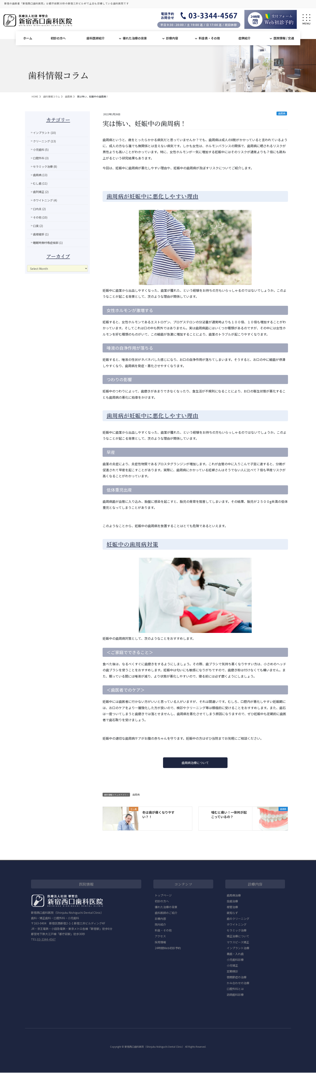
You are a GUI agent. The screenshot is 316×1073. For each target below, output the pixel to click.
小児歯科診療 (235, 960)
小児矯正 (232, 966)
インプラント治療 (238, 948)
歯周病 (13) (40, 175)
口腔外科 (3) (41, 158)
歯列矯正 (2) (41, 192)
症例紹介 (244, 38)
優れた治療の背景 (135, 38)
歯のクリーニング (238, 919)
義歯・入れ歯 (235, 954)
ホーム (27, 38)
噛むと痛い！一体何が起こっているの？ (229, 814)
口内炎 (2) (39, 209)
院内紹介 (160, 925)
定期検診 (232, 971)
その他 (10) (40, 217)
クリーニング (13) (44, 141)
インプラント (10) (44, 133)
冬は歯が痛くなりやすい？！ (158, 814)
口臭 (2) (38, 226)
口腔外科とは (235, 989)
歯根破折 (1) (41, 234)
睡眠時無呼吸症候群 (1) (48, 243)
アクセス (160, 936)
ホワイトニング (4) (45, 200)
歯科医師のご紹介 (166, 913)
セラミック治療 (236, 931)
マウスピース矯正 (238, 942)
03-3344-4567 (46, 939)
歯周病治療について (195, 762)
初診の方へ (58, 38)
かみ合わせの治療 (238, 983)
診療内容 (172, 38)
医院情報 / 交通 (283, 38)
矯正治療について (238, 936)
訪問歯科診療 (235, 995)
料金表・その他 (209, 38)
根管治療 (232, 907)
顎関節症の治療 (236, 977)
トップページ (163, 895)
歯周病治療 (234, 895)
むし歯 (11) (40, 183)
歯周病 (281, 113)
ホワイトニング (236, 925)
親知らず (232, 913)
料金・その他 (163, 931)
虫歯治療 (232, 901)
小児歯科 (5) (41, 150)
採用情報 (160, 942)
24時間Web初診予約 (168, 948)
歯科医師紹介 (95, 38)
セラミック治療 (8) (45, 166)
